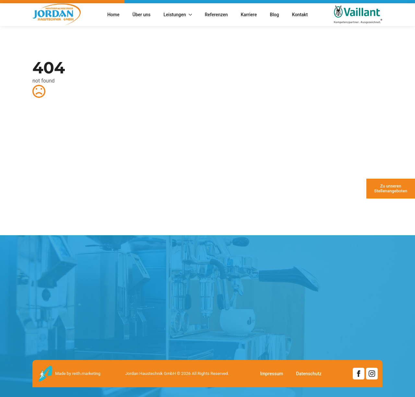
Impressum (271, 373)
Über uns (142, 14)
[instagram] (372, 373)
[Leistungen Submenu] (192, 14)
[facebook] (358, 373)
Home (113, 14)
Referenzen (216, 14)
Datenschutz (308, 373)
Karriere (249, 14)
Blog (274, 14)
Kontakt (300, 14)
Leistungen (174, 14)
